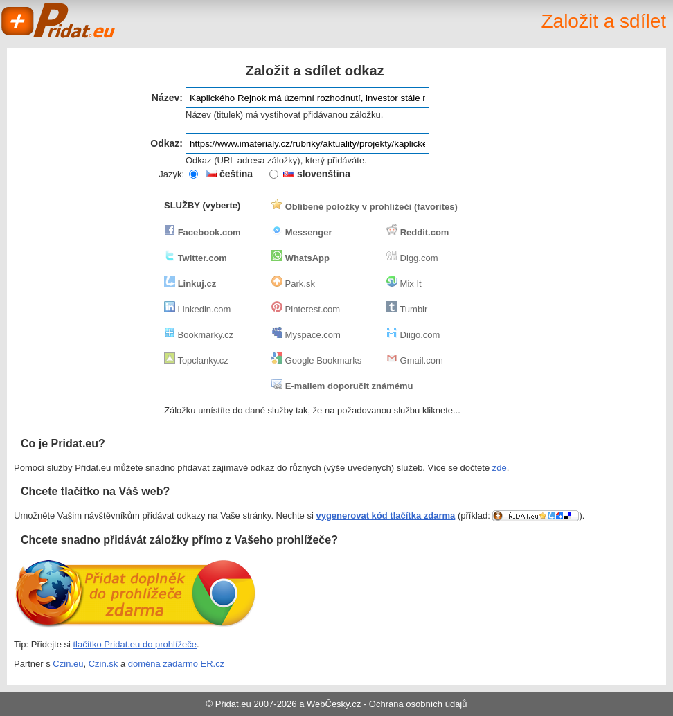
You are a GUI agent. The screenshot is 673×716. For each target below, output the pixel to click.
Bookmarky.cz (198, 335)
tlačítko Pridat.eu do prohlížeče (135, 644)
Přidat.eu (233, 704)
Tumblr (406, 309)
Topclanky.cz (196, 360)
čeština (229, 173)
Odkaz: (166, 143)
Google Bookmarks (316, 360)
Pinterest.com (305, 309)
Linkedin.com (197, 309)
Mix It (404, 283)
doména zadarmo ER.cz (176, 664)
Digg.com (412, 258)
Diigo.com (413, 335)
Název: (167, 97)
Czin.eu (68, 664)
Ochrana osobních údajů (418, 704)
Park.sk (293, 283)
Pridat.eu (59, 21)
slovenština (316, 173)
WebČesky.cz (334, 704)
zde (499, 468)
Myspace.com (306, 335)
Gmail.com (414, 360)
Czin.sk (103, 664)
